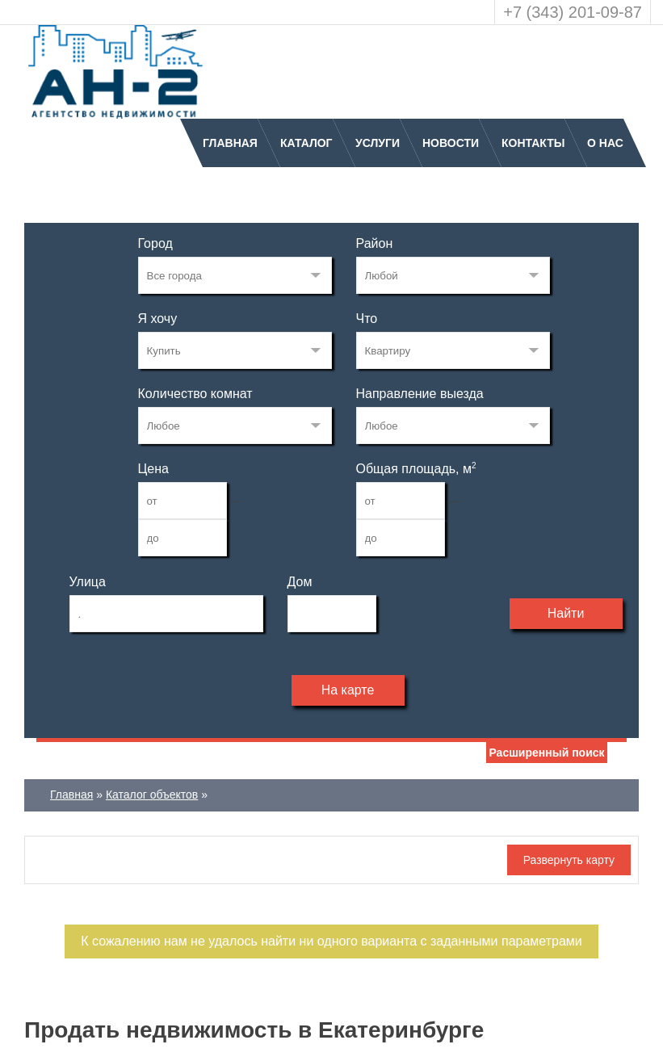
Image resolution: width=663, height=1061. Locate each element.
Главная (230, 142)
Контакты (532, 142)
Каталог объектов (152, 794)
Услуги (377, 142)
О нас (605, 142)
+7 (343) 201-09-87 (572, 12)
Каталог (306, 142)
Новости (450, 142)
